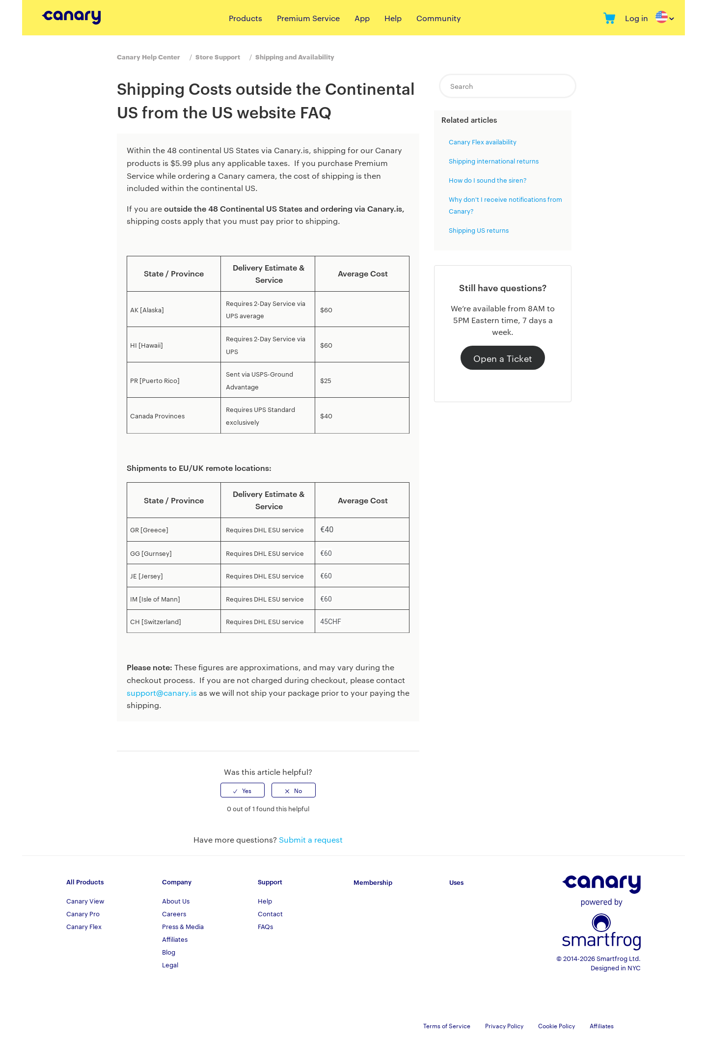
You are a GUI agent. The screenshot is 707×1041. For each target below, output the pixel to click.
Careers (174, 913)
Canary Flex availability (483, 141)
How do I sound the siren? (488, 179)
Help (393, 18)
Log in (636, 18)
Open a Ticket (502, 358)
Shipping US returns (479, 229)
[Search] (507, 86)
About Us (176, 900)
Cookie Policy (556, 1025)
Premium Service (308, 18)
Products (245, 18)
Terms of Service (446, 1025)
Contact (270, 913)
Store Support (217, 56)
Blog (168, 951)
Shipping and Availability (294, 56)
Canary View (85, 900)
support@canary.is (162, 692)
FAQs (265, 926)
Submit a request (311, 839)
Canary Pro (83, 913)
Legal (170, 964)
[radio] (242, 790)
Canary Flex (84, 926)
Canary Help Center (148, 56)
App (362, 18)
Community (438, 18)
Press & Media (183, 926)
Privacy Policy (504, 1025)
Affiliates (175, 938)
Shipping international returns (494, 160)
